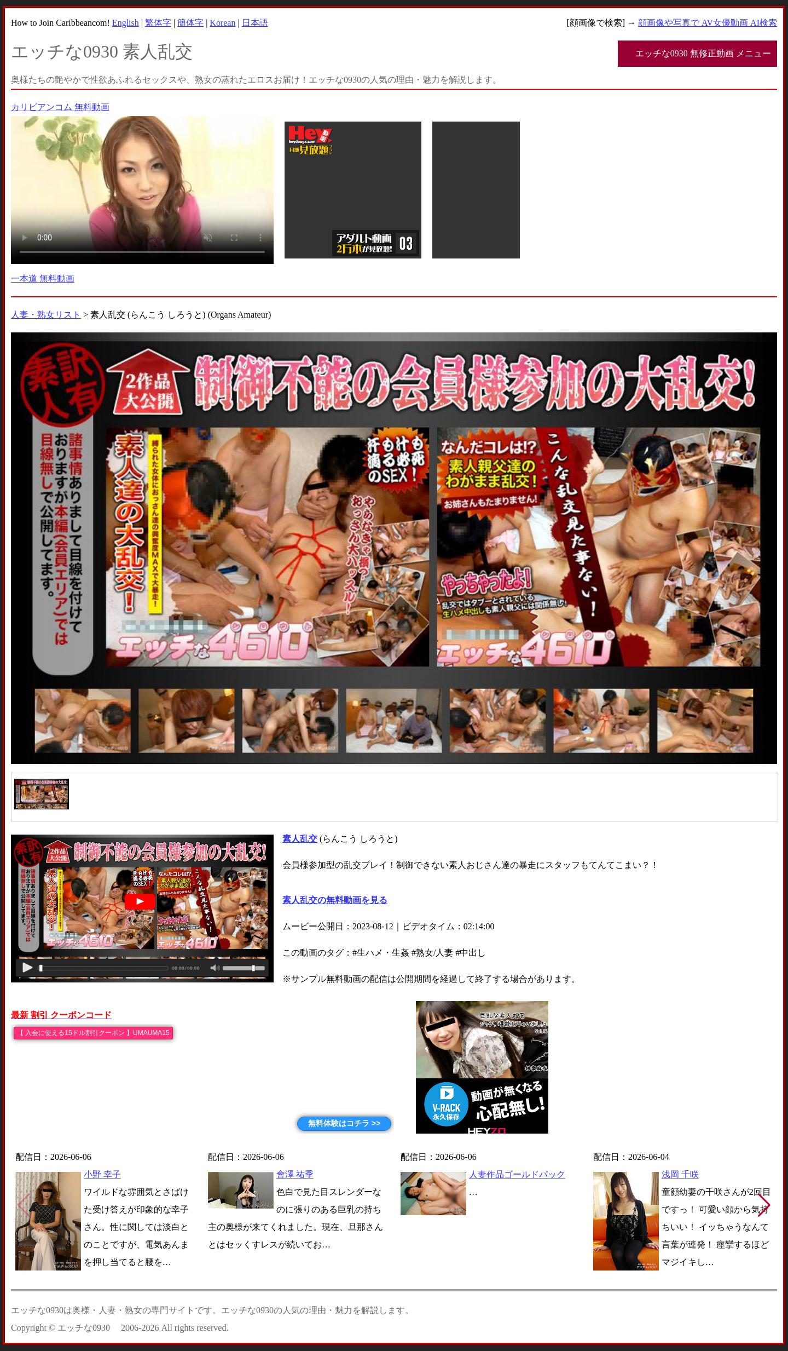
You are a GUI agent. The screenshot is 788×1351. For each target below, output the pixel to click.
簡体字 (190, 22)
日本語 (255, 22)
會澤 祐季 (295, 1174)
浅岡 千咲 (680, 1174)
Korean (222, 22)
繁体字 (158, 22)
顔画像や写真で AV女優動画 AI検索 (707, 22)
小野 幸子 (102, 1174)
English (125, 22)
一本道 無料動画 (42, 278)
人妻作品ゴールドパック (517, 1174)
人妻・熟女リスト (46, 314)
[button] (764, 1205)
